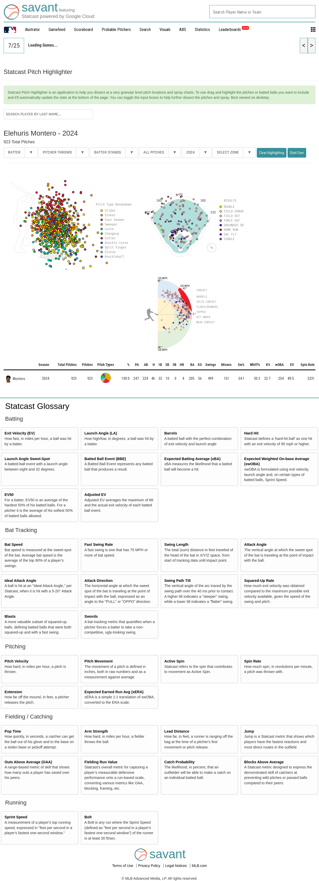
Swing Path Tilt (177, 581)
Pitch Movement (98, 661)
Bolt (88, 817)
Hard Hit (251, 433)
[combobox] (262, 11)
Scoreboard (83, 29)
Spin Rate (252, 661)
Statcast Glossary (37, 406)
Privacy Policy (149, 866)
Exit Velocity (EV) (20, 433)
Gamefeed (57, 29)
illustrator (32, 29)
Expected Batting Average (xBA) (192, 459)
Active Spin (174, 661)
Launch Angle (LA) (100, 433)
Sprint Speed (16, 817)
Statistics (202, 29)
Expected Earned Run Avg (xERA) (114, 692)
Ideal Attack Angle (20, 581)
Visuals (165, 29)
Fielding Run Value (101, 762)
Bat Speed (14, 544)
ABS (182, 29)
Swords (91, 616)
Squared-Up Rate (259, 581)
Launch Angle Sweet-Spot (27, 459)
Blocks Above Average (264, 762)
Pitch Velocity (17, 661)
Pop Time (13, 731)
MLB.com (199, 866)
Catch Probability (179, 762)
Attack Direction (98, 581)
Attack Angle (255, 544)
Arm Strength (96, 731)
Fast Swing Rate (98, 544)
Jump (249, 731)
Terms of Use (123, 866)
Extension (13, 692)
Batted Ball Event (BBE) (105, 459)
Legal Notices (176, 866)
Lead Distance (176, 731)
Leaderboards (234, 29)
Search (145, 29)
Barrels (170, 433)
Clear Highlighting (271, 153)
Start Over (297, 153)
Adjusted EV (95, 495)
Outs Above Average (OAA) (28, 762)
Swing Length (176, 544)
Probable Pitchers (116, 29)
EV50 (9, 495)
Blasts (10, 616)
